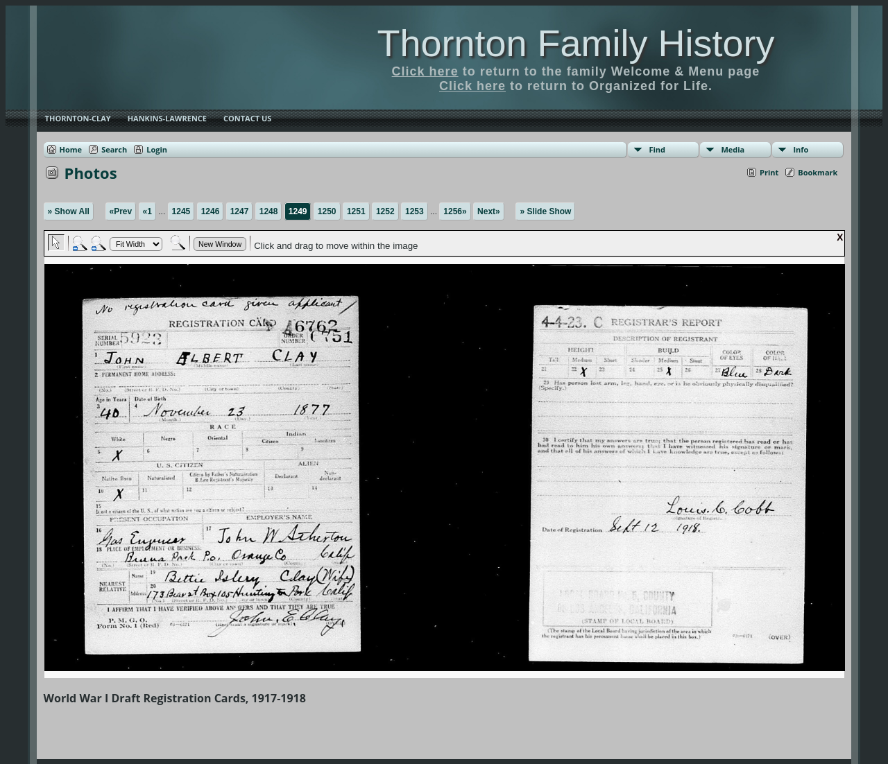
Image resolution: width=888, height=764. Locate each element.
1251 (356, 211)
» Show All (68, 211)
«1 (147, 211)
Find (657, 149)
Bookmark (817, 172)
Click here (425, 71)
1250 (327, 211)
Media (732, 149)
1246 (210, 211)
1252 (385, 211)
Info (800, 149)
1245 (181, 211)
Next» (488, 211)
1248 (268, 211)
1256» (454, 211)
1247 (239, 211)
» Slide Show (545, 211)
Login (156, 149)
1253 (414, 211)
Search (114, 149)
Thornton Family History (575, 43)
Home (71, 149)
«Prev (121, 211)
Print (769, 172)
